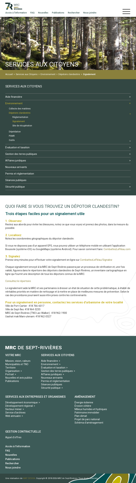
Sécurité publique (51, 387)
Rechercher (12, 463)
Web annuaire (13, 416)
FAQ (7, 450)
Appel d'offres (13, 437)
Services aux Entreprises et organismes (35, 396)
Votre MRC (13, 355)
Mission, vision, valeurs (17, 360)
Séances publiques (51, 384)
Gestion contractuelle (23, 431)
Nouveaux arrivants (52, 377)
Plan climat (81, 416)
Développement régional (19, 405)
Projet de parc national (87, 419)
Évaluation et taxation (53, 367)
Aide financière (49, 360)
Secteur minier (13, 409)
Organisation (12, 371)
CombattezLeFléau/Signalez (96, 259)
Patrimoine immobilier (87, 412)
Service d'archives (15, 412)
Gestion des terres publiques (57, 371)
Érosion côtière (83, 405)
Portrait (9, 374)
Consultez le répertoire (18, 281)
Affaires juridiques (51, 374)
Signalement (89, 74)
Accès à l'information (17, 446)
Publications (12, 381)
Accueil (9, 74)
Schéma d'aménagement (89, 422)
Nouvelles (11, 454)
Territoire (10, 367)
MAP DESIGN (29, 478)
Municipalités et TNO (16, 364)
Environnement (48, 74)
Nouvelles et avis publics (18, 377)
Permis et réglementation (55, 381)
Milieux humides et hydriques (91, 409)
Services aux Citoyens (27, 74)
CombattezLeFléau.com (117, 249)
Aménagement (85, 396)
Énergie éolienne (84, 402)
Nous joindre (13, 467)
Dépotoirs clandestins (69, 74)
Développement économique (21, 402)
